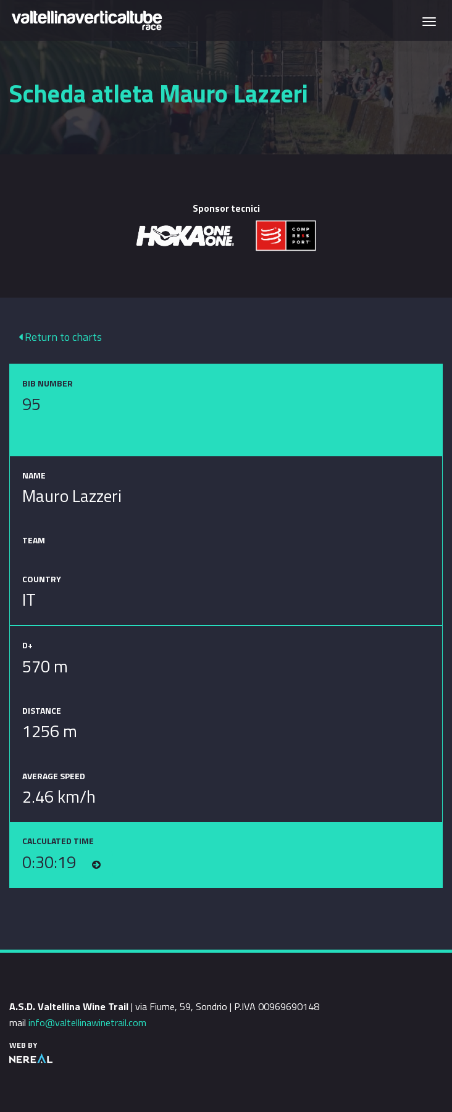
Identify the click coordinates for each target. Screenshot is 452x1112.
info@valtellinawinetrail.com (87, 1022)
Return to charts (60, 336)
